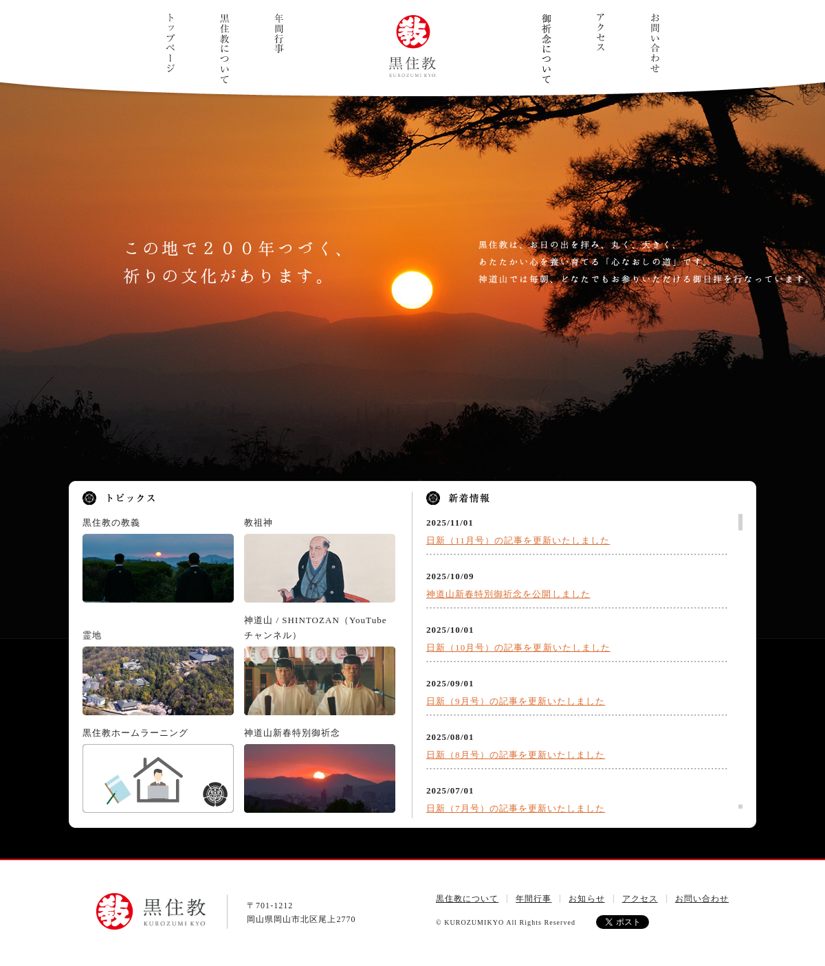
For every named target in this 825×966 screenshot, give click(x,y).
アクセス (600, 32)
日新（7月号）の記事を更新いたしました (515, 808)
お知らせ (586, 898)
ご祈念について (546, 48)
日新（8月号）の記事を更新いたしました (515, 755)
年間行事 (279, 34)
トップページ (170, 43)
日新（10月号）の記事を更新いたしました (518, 647)
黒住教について (224, 49)
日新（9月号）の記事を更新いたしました (515, 701)
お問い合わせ (655, 43)
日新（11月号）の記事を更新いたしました (518, 540)
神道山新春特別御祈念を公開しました (508, 594)
